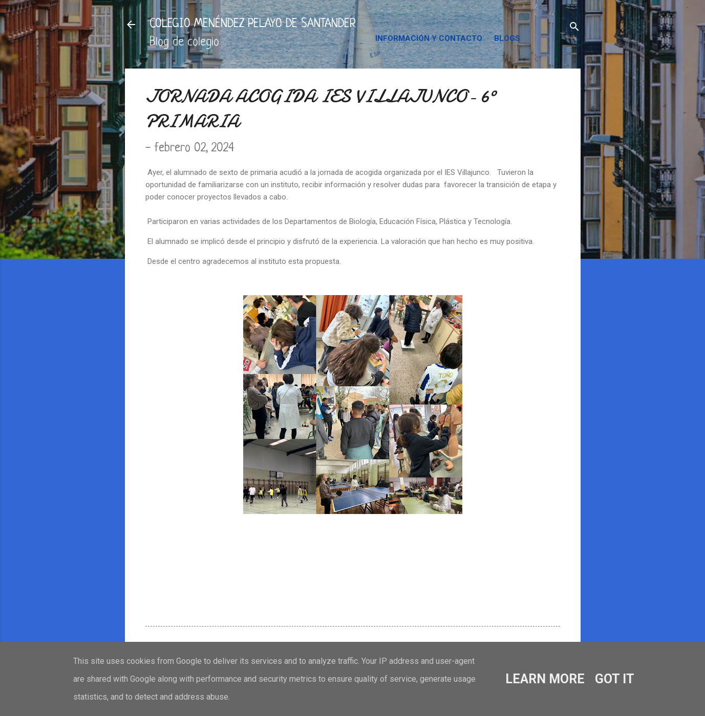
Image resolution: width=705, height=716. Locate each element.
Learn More (545, 679)
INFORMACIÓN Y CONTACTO (428, 38)
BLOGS (507, 38)
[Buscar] (574, 27)
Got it (614, 679)
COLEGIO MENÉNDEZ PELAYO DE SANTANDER (252, 24)
